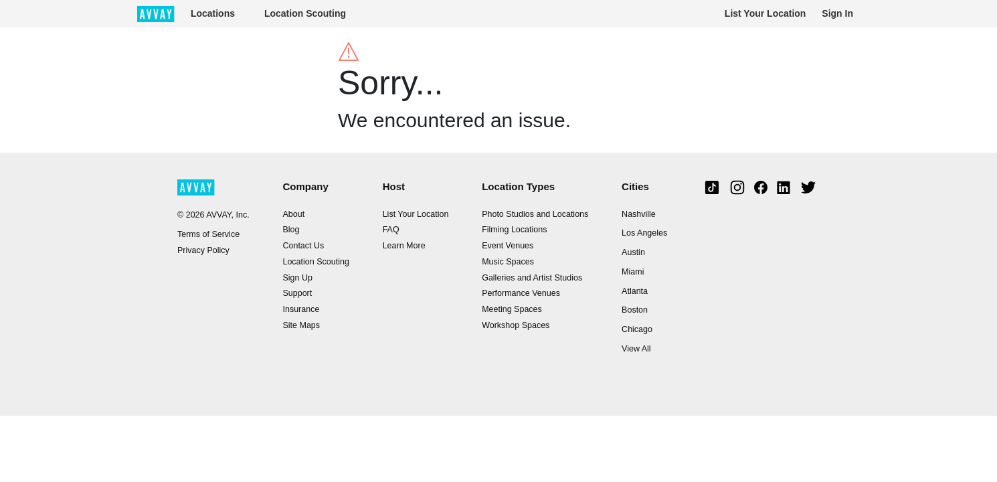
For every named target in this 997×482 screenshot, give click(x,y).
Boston (635, 310)
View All (636, 348)
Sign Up (297, 278)
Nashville (639, 214)
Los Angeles (644, 233)
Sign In (837, 13)
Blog (290, 229)
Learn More (404, 245)
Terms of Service (208, 234)
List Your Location (765, 13)
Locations (213, 13)
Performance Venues (521, 293)
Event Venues (507, 245)
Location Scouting (305, 13)
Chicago (637, 329)
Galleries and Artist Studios (532, 278)
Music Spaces (508, 261)
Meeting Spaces (512, 309)
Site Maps (301, 325)
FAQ (391, 229)
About (293, 214)
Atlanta (635, 291)
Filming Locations (514, 229)
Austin (633, 252)
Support (297, 293)
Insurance (300, 309)
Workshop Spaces (515, 325)
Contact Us (303, 245)
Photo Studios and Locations (535, 214)
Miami (633, 271)
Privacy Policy (203, 250)
